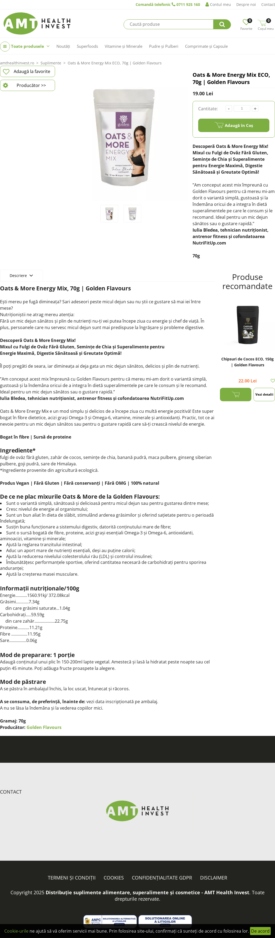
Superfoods (87, 46)
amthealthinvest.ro (17, 62)
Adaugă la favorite (26, 71)
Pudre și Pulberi (163, 46)
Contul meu (218, 4)
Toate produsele (25, 47)
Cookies (114, 877)
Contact (268, 4)
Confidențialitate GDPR (162, 877)
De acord (260, 931)
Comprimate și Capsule (206, 46)
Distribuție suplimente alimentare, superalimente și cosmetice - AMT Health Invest (147, 892)
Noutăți (63, 46)
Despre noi (246, 4)
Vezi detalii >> (264, 396)
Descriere (21, 275)
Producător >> (24, 85)
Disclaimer (213, 877)
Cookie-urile (16, 931)
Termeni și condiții (72, 877)
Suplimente (51, 62)
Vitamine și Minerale (123, 46)
